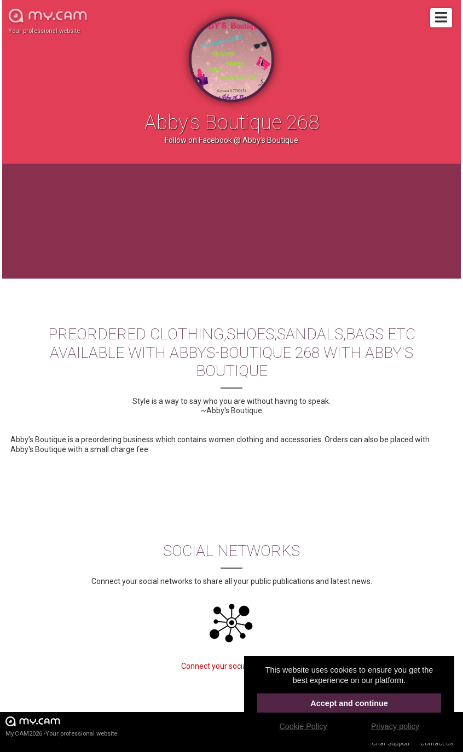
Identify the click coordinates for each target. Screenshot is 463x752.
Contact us (436, 743)
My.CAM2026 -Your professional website (61, 726)
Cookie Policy (303, 726)
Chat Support (391, 743)
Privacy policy (395, 726)
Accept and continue (349, 703)
